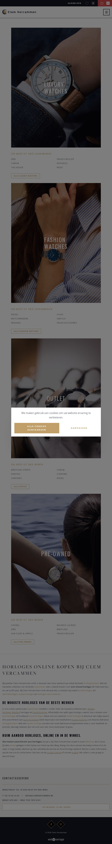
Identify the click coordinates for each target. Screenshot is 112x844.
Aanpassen (79, 428)
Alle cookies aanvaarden (36, 428)
